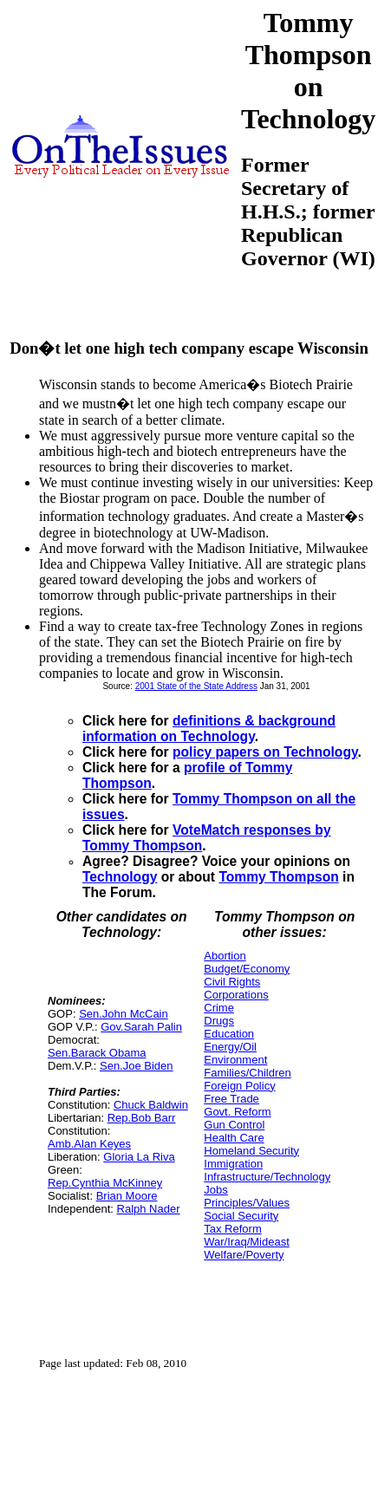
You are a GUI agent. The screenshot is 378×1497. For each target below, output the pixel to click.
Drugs (219, 1020)
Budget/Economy (247, 968)
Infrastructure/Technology (267, 1176)
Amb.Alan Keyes (89, 1143)
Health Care (234, 1137)
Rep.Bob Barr (142, 1117)
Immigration (233, 1163)
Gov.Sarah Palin (141, 1026)
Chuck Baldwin (151, 1104)
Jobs (215, 1189)
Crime (219, 1007)
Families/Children (247, 1072)
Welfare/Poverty (244, 1254)
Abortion (224, 955)
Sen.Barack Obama (97, 1052)
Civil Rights (232, 981)
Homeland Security (251, 1150)
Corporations (236, 994)
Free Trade (231, 1098)
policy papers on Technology (265, 752)
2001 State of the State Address (196, 686)
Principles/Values (247, 1202)
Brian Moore (127, 1195)
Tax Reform (232, 1228)
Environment (235, 1059)
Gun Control (234, 1124)
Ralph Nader (148, 1208)
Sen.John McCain (123, 1013)
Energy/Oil (230, 1046)
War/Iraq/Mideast (247, 1241)
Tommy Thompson (278, 876)
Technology (119, 876)
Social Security (241, 1215)
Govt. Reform (237, 1111)
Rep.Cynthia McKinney (105, 1182)
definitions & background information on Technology (209, 728)
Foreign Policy (239, 1085)
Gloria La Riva (138, 1156)
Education (229, 1033)
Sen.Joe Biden (136, 1065)
